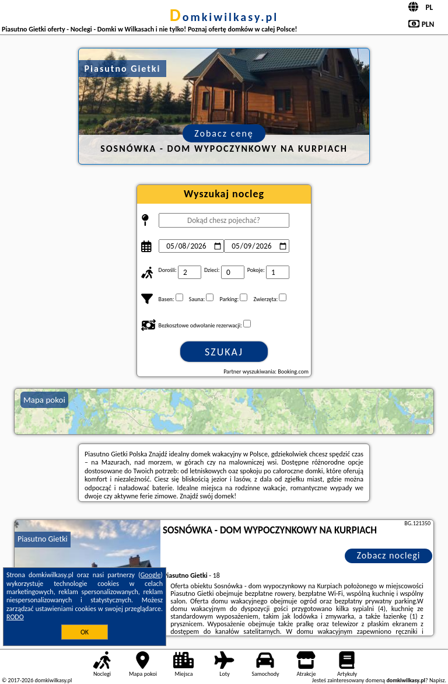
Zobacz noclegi (389, 555)
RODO (15, 617)
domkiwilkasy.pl (224, 17)
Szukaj (224, 352)
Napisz (437, 680)
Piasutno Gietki (43, 539)
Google (151, 575)
